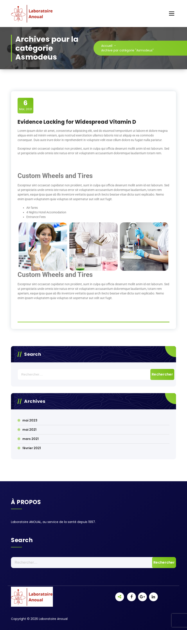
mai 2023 (29, 420)
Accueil (106, 46)
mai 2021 (29, 429)
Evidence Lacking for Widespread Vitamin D (77, 121)
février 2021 (31, 448)
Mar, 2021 (25, 105)
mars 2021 (30, 439)
